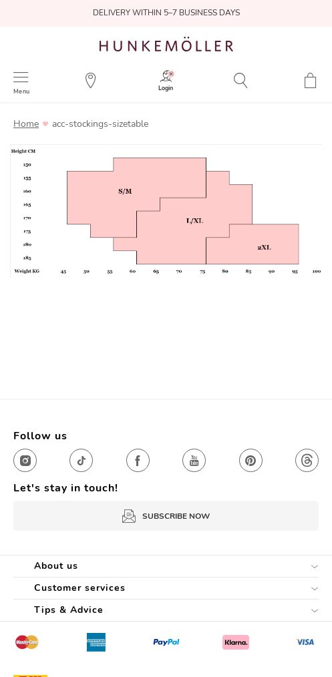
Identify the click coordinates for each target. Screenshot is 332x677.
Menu (21, 91)
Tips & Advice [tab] (69, 610)
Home (26, 124)
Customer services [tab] (80, 588)
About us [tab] (56, 565)
